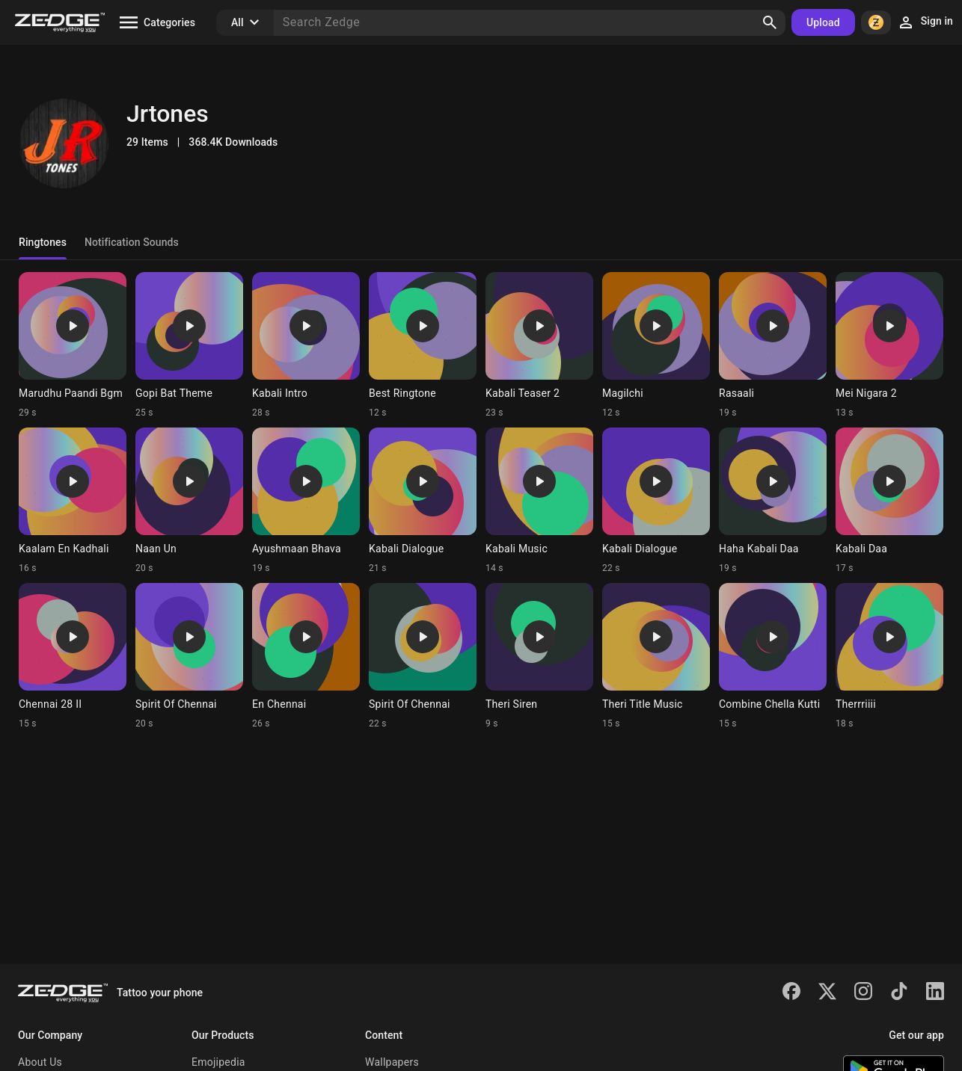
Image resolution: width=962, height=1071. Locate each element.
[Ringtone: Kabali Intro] (306, 345)
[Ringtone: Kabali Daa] (889, 501)
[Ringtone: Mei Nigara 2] (889, 345)
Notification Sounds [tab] (132, 242)
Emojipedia (218, 1062)
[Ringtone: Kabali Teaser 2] (539, 345)
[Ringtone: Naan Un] (189, 501)
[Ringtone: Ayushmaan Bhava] (306, 501)
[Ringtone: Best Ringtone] (423, 345)
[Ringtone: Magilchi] (656, 345)
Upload (823, 22)
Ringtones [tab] (43, 242)
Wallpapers (392, 1062)
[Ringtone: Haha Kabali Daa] (773, 501)
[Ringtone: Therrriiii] (889, 656)
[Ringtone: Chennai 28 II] (72, 656)
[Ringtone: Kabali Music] (539, 501)
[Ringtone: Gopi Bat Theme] (189, 345)
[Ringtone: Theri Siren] (539, 656)
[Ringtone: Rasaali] (773, 345)
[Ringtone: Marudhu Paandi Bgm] (72, 345)
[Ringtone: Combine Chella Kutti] (773, 656)
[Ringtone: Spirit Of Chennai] (189, 656)
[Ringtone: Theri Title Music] (656, 656)
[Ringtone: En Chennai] (306, 656)
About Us (40, 1062)
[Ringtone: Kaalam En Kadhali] (72, 501)
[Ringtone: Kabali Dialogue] (423, 501)
